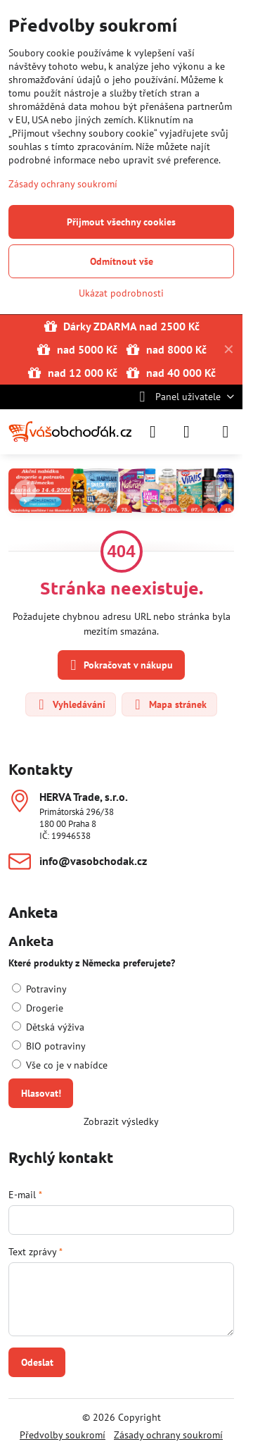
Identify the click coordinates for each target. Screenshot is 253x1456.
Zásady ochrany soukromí (168, 1435)
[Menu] (225, 432)
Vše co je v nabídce (60, 1065)
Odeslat (37, 1362)
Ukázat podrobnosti (121, 293)
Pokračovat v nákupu (119, 665)
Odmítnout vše (121, 261)
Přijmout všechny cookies (121, 222)
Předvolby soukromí (62, 1435)
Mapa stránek (169, 704)
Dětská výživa (48, 1027)
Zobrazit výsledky (121, 1121)
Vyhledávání (69, 704)
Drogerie (37, 1008)
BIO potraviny (49, 1046)
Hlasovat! (41, 1093)
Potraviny (39, 989)
